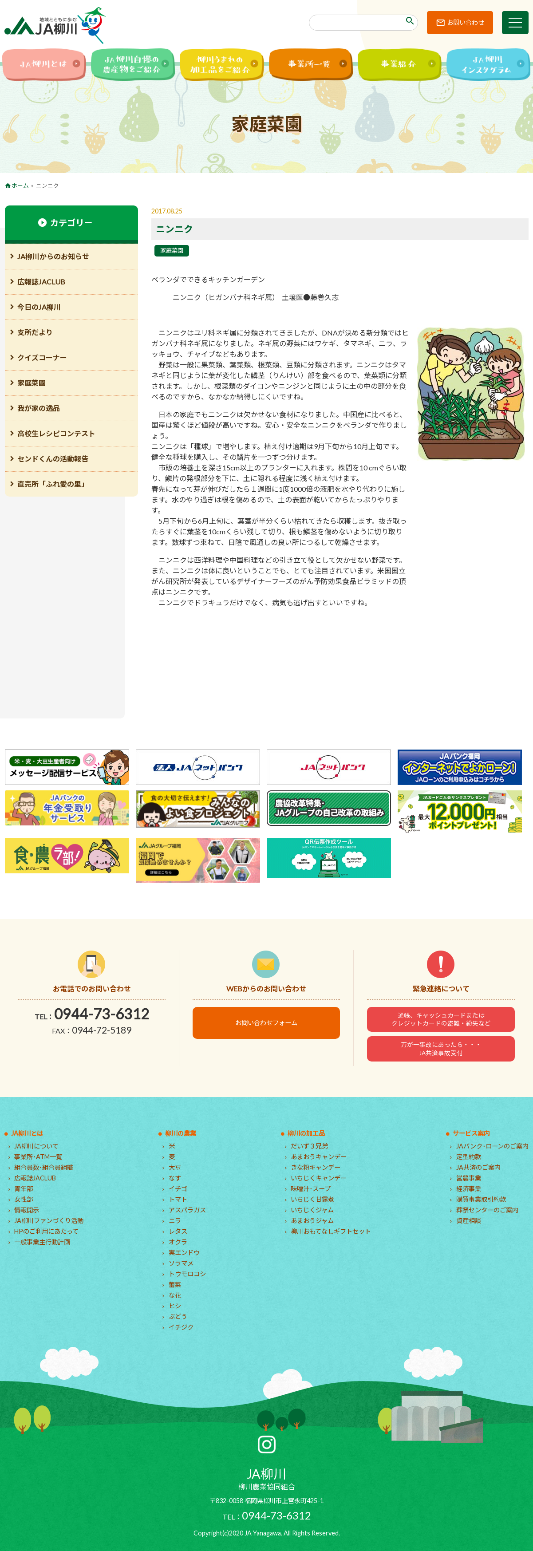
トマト (178, 1199)
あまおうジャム (312, 1220)
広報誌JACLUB (41, 281)
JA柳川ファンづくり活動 (48, 1220)
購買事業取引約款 (481, 1199)
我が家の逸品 (38, 408)
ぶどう (178, 1316)
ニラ (175, 1220)
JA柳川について (36, 1146)
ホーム (20, 185)
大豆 (175, 1167)
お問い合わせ (465, 22)
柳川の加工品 (306, 1133)
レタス (178, 1231)
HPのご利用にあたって (46, 1231)
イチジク (181, 1327)
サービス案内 (471, 1133)
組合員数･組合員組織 (43, 1167)
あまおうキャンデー (319, 1156)
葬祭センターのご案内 (487, 1210)
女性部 (23, 1199)
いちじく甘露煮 (312, 1199)
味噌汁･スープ (311, 1188)
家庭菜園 (171, 250)
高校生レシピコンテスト (56, 433)
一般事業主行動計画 (42, 1242)
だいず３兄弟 (309, 1146)
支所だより (35, 332)
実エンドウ (184, 1252)
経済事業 (468, 1188)
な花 (175, 1295)
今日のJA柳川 (39, 307)
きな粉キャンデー (315, 1167)
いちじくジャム (312, 1210)
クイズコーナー (42, 357)
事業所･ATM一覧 (38, 1156)
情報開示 (26, 1210)
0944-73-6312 (101, 1013)
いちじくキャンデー (319, 1178)
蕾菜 (175, 1284)
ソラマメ (181, 1263)
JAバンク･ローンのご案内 (492, 1146)
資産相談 (468, 1220)
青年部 (23, 1188)
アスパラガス (187, 1210)
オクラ (178, 1242)
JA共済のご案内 (478, 1167)
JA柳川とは (27, 1133)
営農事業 (468, 1178)
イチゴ (178, 1188)
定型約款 (468, 1156)
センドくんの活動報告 (52, 458)
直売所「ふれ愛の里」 (52, 484)
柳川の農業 (180, 1133)
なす (175, 1178)
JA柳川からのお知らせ (53, 256)
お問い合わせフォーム (266, 1022)
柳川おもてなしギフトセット (331, 1231)
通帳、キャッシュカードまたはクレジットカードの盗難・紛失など (441, 1019)
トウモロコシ (187, 1274)
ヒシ (175, 1306)
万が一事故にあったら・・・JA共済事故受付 (441, 1048)
